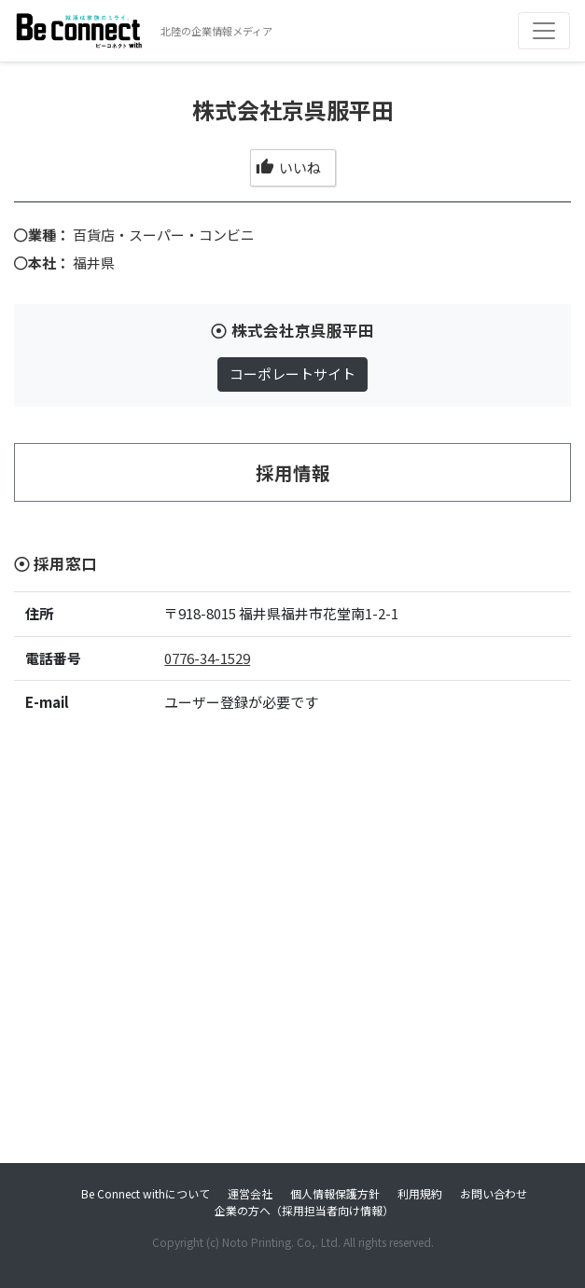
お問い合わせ (493, 1193)
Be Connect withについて (145, 1193)
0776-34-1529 (207, 658)
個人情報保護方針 (335, 1193)
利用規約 (419, 1193)
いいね (288, 167)
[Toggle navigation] (544, 30)
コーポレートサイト (292, 373)
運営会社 (250, 1193)
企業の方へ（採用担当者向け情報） (304, 1210)
